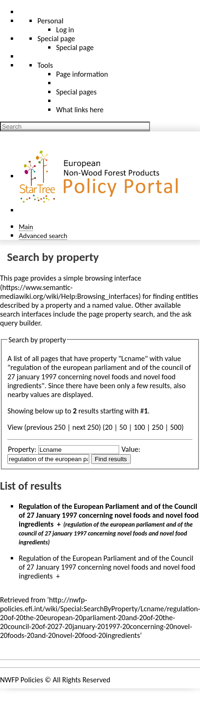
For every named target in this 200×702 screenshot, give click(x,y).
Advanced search (43, 235)
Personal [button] (50, 20)
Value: (130, 449)
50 (123, 427)
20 (108, 427)
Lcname (133, 358)
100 (139, 427)
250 (157, 427)
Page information (82, 74)
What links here (80, 109)
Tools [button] (45, 65)
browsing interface (113, 278)
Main (26, 227)
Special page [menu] (56, 38)
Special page (75, 47)
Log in (65, 29)
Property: (22, 449)
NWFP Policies (21, 679)
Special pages (76, 91)
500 (175, 427)
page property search (121, 314)
